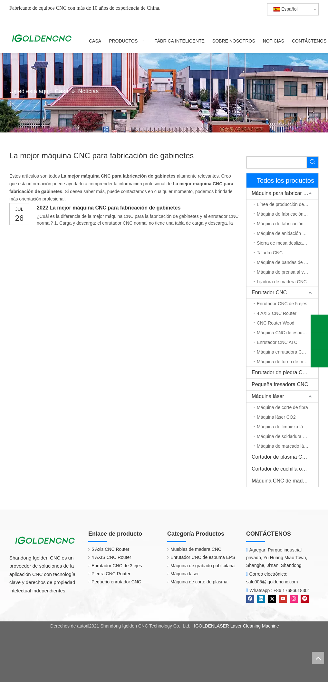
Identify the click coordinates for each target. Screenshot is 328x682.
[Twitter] (272, 598)
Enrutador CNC (269, 292)
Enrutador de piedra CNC (281, 372)
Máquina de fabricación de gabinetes (287, 214)
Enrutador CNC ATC (277, 342)
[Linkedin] (261, 598)
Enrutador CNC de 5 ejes (282, 303)
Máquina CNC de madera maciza (285, 480)
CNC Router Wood (275, 323)
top (318, 658)
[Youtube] (283, 598)
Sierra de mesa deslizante (283, 243)
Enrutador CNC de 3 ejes (113, 565)
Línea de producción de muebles (287, 204)
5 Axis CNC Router (107, 549)
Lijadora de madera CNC (282, 281)
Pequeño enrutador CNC (113, 581)
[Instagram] (294, 598)
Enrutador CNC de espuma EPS (199, 557)
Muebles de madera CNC (192, 549)
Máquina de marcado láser (283, 446)
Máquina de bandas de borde (286, 262)
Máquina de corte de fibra (282, 407)
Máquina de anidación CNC (284, 233)
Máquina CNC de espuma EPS (287, 332)
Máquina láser (268, 396)
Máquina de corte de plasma (195, 581)
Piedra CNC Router (107, 573)
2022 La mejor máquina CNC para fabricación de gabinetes (108, 207)
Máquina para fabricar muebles (285, 193)
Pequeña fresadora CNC (280, 384)
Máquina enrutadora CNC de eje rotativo (287, 352)
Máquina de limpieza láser (283, 426)
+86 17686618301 (292, 590)
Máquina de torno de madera (286, 361)
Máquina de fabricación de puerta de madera (287, 223)
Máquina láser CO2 (276, 417)
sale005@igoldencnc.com (272, 581)
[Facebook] (251, 598)
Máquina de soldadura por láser (287, 436)
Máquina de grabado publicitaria (199, 565)
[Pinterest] (305, 598)
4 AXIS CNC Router (276, 313)
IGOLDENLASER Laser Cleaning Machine (236, 625)
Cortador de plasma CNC (281, 457)
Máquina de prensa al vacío (284, 272)
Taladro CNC (270, 252)
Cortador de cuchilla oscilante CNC (285, 469)
